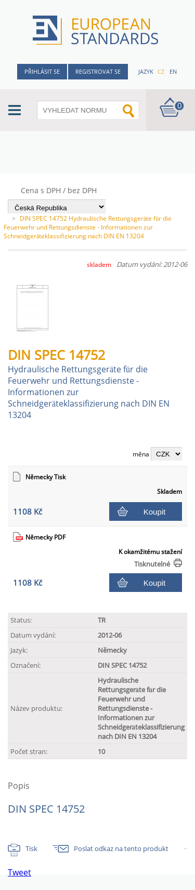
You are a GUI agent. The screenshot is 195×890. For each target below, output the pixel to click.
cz (161, 71)
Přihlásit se (42, 71)
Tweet (19, 872)
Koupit (155, 511)
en (173, 71)
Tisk (31, 848)
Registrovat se (98, 71)
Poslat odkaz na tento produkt (121, 848)
